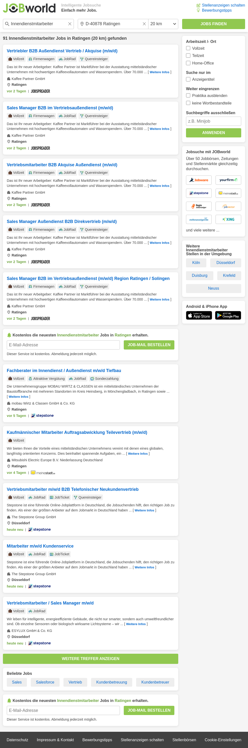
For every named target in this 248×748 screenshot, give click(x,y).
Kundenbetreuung (111, 682)
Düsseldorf (226, 263)
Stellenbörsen (184, 740)
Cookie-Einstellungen (223, 740)
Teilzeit (198, 56)
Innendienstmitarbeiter (32, 38)
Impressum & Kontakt (55, 740)
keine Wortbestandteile (212, 103)
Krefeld (229, 275)
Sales (17, 682)
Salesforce (45, 682)
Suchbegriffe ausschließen (210, 113)
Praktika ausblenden (209, 96)
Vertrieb (75, 682)
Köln (196, 263)
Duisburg (199, 275)
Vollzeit (198, 48)
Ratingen (81, 38)
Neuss (213, 288)
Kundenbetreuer (155, 682)
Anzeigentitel (203, 79)
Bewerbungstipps (217, 10)
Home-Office (203, 63)
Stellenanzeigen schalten (223, 5)
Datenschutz (17, 740)
